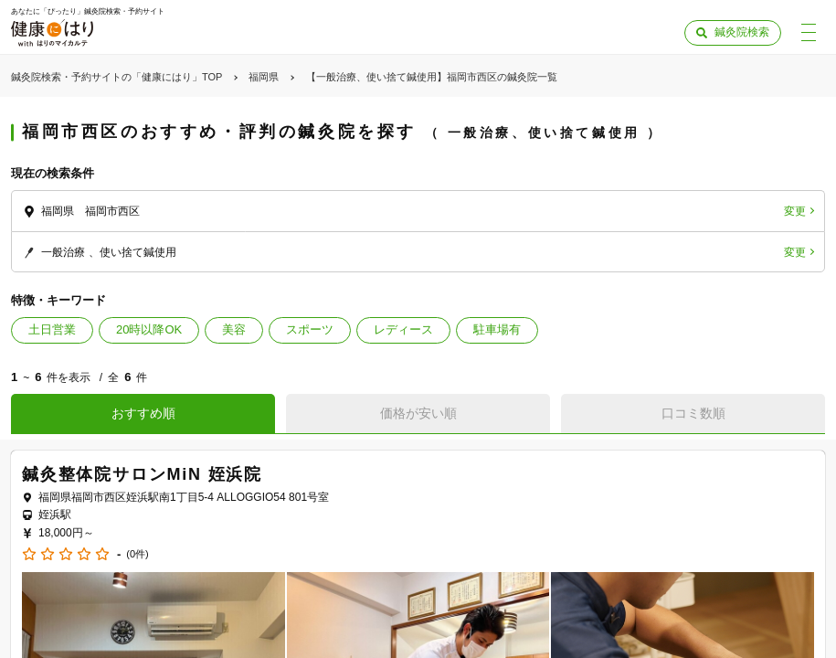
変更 (795, 211)
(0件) (137, 554)
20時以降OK (149, 329)
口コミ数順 (693, 413)
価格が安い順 (418, 413)
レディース (403, 329)
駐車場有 (497, 329)
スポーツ (309, 329)
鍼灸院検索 (741, 32)
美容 (234, 329)
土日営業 (52, 329)
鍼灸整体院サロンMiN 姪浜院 (142, 474)
